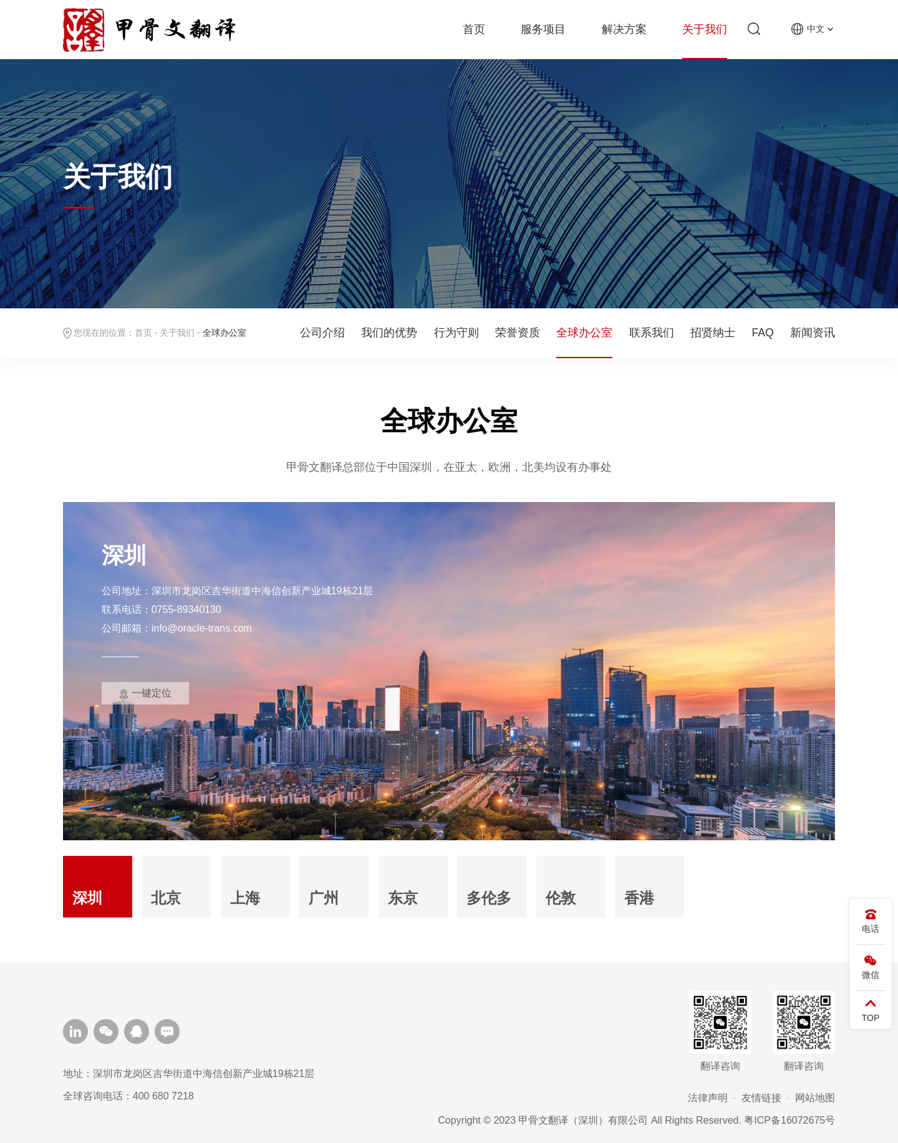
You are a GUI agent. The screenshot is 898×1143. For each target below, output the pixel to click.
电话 (870, 919)
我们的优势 (389, 332)
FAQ (763, 332)
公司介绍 (322, 332)
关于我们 (704, 29)
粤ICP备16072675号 (789, 1120)
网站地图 (815, 1098)
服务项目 (543, 29)
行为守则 (456, 332)
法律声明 (708, 1098)
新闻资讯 (812, 332)
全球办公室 (584, 332)
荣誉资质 (517, 332)
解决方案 (624, 29)
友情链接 (761, 1098)
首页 (474, 29)
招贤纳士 (712, 332)
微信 (870, 965)
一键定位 (151, 693)
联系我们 (651, 332)
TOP (870, 1008)
